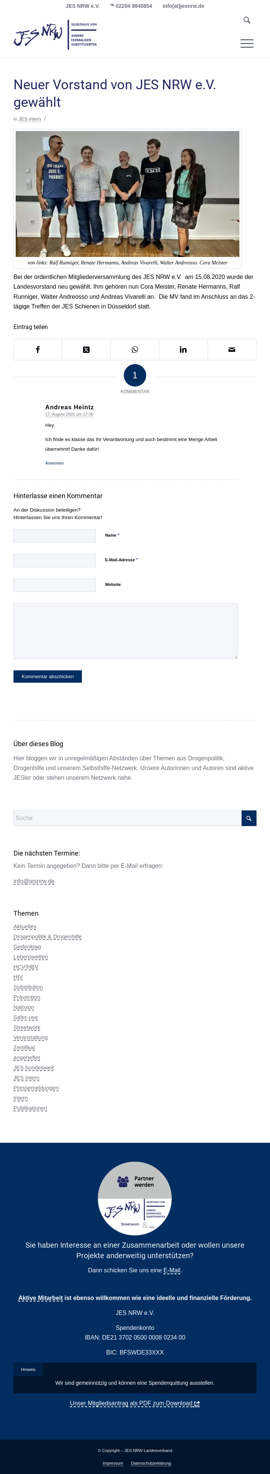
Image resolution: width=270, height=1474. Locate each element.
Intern (20, 1098)
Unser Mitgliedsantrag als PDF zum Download (131, 1403)
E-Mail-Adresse (121, 559)
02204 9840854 (134, 6)
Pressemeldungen (36, 1087)
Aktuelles (24, 926)
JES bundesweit (33, 1067)
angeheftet (26, 1057)
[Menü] (247, 43)
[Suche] (247, 21)
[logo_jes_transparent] (110, 34)
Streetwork (26, 1027)
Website (113, 584)
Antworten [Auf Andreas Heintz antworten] (54, 463)
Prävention (26, 997)
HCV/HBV (26, 966)
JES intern (30, 119)
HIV (18, 977)
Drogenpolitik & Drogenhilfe (47, 936)
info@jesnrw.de (34, 881)
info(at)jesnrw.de (184, 6)
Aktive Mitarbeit (40, 1298)
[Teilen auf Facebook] (38, 349)
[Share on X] (86, 349)
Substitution (28, 987)
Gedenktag (27, 946)
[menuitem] (247, 21)
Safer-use (25, 1017)
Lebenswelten (30, 956)
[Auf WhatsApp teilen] (135, 349)
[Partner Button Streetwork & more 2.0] (135, 1198)
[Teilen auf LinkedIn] (183, 349)
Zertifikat (24, 1047)
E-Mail (171, 1270)
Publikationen (30, 1108)
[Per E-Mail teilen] (232, 349)
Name (112, 535)
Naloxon (23, 1007)
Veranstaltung (30, 1037)
